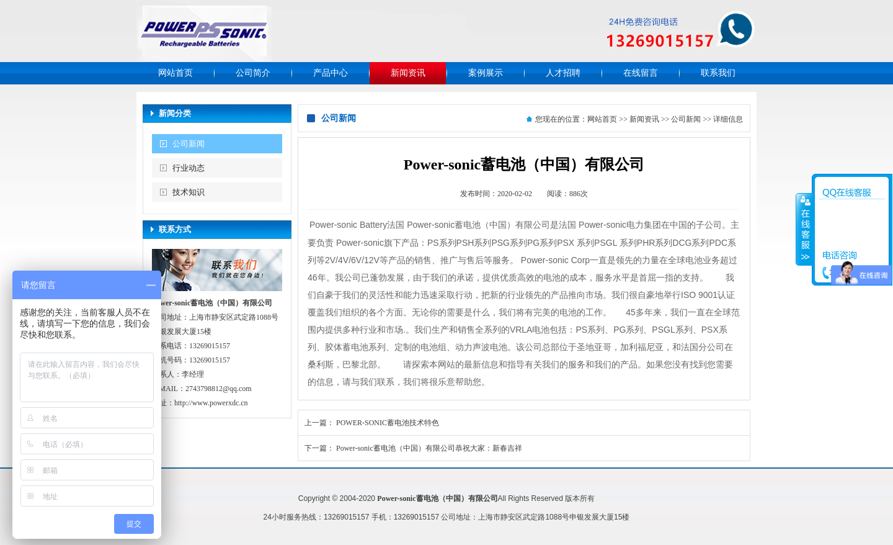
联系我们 (718, 73)
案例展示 (485, 73)
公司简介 (253, 73)
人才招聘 (563, 73)
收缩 (804, 229)
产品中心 (330, 73)
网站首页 (175, 73)
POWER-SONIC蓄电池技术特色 (387, 422)
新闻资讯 (408, 73)
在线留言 (640, 73)
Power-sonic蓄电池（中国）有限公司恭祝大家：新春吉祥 (429, 448)
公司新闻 (188, 143)
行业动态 (188, 168)
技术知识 (188, 192)
